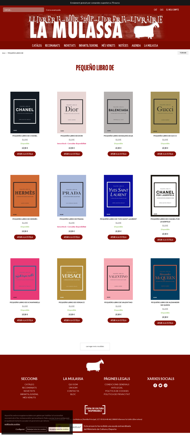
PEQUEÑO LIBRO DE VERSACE (72, 302)
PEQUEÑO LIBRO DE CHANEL (24, 136)
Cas (161, 10)
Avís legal (117, 387)
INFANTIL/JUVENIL (88, 45)
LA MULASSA (151, 45)
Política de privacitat (117, 394)
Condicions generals (117, 384)
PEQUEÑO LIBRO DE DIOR (72, 136)
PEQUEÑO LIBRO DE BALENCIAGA (118, 136)
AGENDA (136, 45)
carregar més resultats (95, 346)
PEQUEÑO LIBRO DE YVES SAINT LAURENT (118, 219)
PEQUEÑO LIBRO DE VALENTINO (118, 302)
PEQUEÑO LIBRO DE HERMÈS (24, 219)
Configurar (20, 429)
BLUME (25, 139)
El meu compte (172, 10)
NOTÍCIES (123, 45)
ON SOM (73, 387)
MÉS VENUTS (108, 45)
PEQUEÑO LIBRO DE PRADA (72, 219)
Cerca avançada (53, 10)
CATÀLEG (37, 45)
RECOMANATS (52, 45)
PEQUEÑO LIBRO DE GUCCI (165, 136)
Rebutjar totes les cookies (36, 429)
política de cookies (12, 424)
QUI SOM (73, 384)
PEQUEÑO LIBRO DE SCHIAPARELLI (25, 302)
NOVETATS (69, 45)
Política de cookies (117, 391)
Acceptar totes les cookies (59, 429)
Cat (155, 10)
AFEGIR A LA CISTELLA (25, 154)
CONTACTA (73, 391)
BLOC (73, 394)
